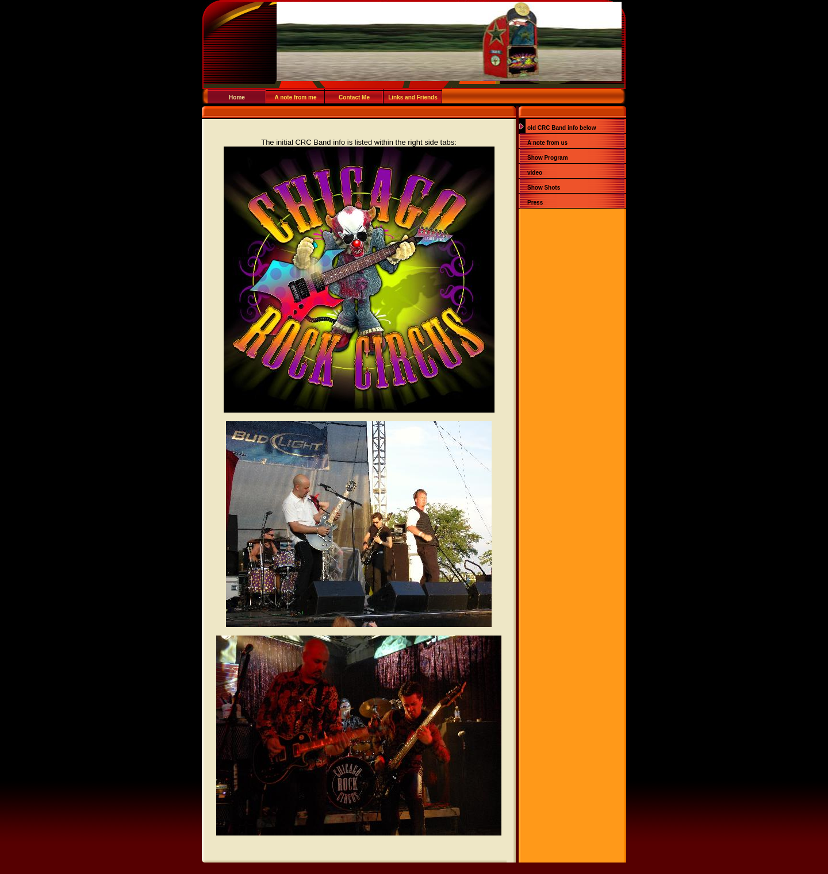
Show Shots (543, 187)
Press (535, 202)
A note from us (547, 143)
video (534, 173)
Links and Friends (413, 97)
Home (237, 97)
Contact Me (354, 97)
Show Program (547, 158)
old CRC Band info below (561, 128)
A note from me (296, 97)
